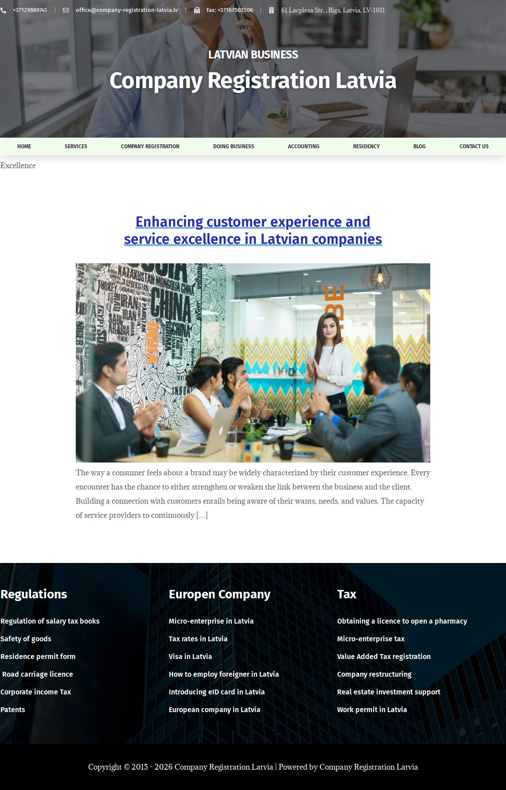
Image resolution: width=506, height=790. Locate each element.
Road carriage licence (36, 674)
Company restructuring (374, 674)
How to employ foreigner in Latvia (224, 674)
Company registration (150, 146)
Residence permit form (38, 656)
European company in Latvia (215, 709)
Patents (12, 709)
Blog (419, 146)
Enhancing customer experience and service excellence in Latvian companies (253, 230)
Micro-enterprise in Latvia (211, 621)
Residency (366, 146)
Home (24, 146)
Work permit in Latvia (372, 709)
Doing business (233, 146)
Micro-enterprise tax (371, 639)
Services (76, 146)
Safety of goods (25, 639)
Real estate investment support (388, 692)
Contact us (474, 146)
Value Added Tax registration (384, 656)
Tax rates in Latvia (198, 639)
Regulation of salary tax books (50, 621)
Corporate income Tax (35, 692)
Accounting (303, 146)
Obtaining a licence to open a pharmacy (402, 621)
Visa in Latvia (190, 656)
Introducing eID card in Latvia (217, 692)
